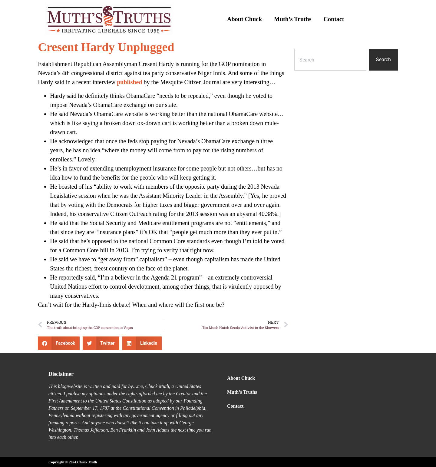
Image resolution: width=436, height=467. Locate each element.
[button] (59, 343)
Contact (334, 19)
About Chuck (244, 19)
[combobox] (330, 60)
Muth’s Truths (293, 19)
